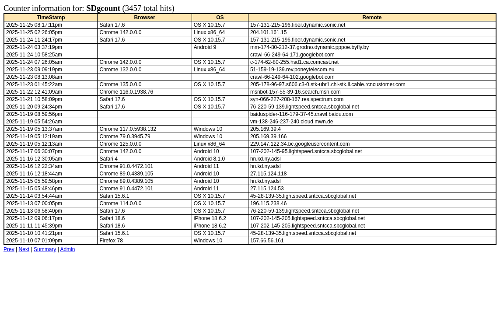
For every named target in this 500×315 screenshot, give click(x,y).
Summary (45, 249)
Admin (67, 249)
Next (23, 249)
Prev (8, 249)
